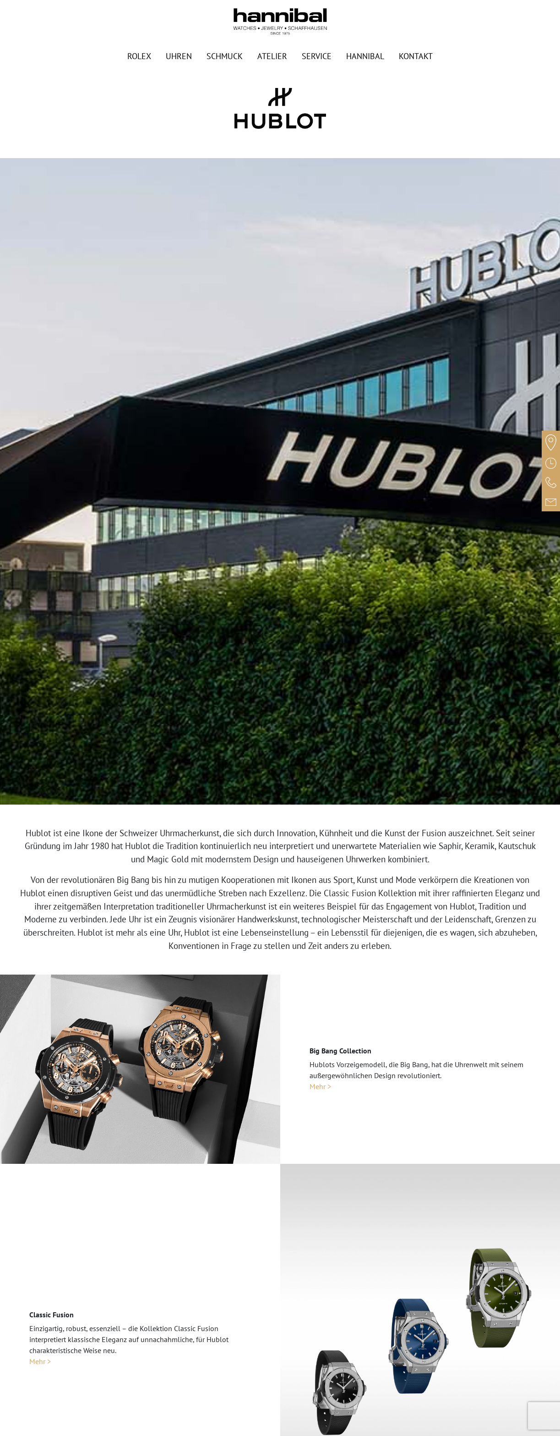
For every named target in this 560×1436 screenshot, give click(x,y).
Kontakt (416, 56)
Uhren (179, 56)
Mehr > (320, 1086)
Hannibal (365, 56)
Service (317, 56)
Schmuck (225, 56)
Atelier (272, 56)
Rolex (139, 56)
